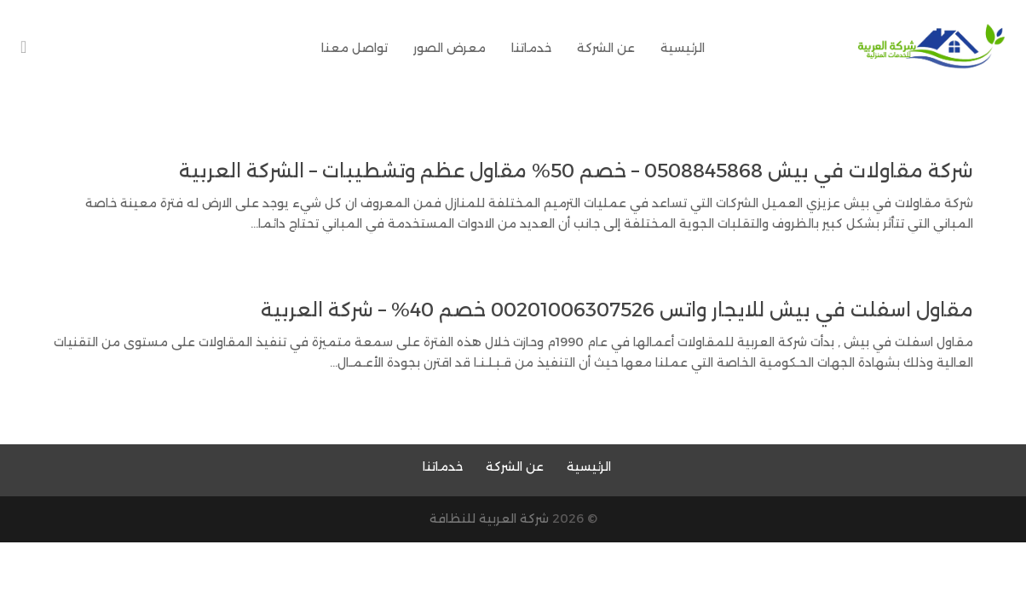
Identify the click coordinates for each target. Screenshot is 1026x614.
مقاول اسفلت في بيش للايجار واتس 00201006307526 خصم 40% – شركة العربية (617, 309)
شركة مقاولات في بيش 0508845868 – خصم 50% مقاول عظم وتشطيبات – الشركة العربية (576, 170)
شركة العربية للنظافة (489, 518)
